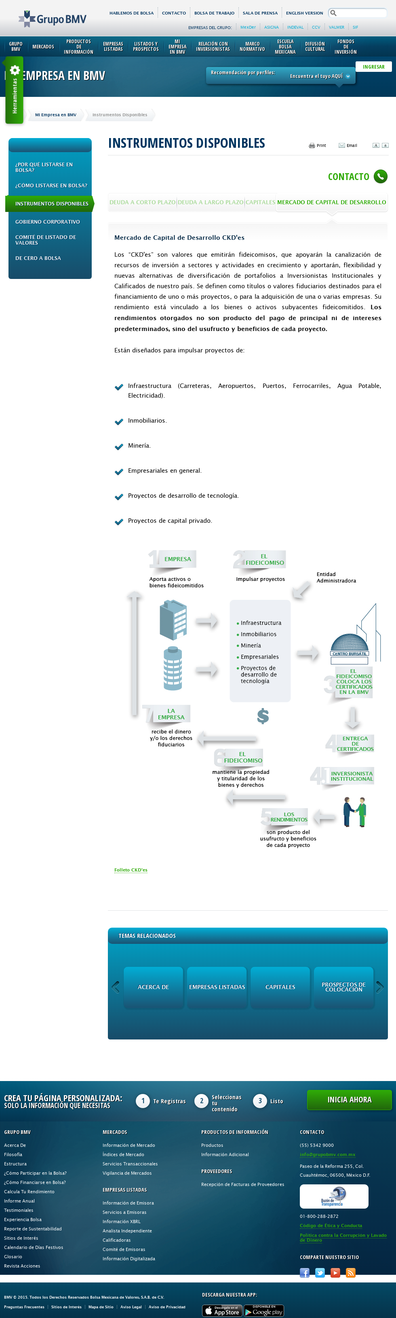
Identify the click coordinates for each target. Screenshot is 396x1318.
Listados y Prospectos (146, 46)
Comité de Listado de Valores (45, 240)
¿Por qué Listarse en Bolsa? (44, 167)
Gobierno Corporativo (47, 222)
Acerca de (153, 987)
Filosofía (13, 1154)
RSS (351, 1273)
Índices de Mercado (123, 1154)
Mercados (43, 46)
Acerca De (15, 1145)
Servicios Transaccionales (130, 1163)
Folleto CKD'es (130, 870)
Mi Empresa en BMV (177, 46)
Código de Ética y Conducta (331, 1225)
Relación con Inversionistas (213, 46)
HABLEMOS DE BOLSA (132, 13)
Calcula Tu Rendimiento (29, 1191)
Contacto (174, 13)
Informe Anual (19, 1200)
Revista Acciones (22, 1265)
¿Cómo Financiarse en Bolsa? (35, 1182)
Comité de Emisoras (124, 1249)
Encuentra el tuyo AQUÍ (320, 76)
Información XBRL (122, 1221)
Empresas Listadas (113, 46)
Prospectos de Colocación (344, 987)
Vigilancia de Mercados (127, 1173)
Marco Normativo (252, 46)
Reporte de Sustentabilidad (33, 1228)
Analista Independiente (127, 1230)
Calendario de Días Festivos (33, 1247)
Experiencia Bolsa (23, 1219)
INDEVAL (295, 27)
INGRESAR (374, 66)
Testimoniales (19, 1210)
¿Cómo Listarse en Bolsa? (51, 186)
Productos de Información (78, 46)
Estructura (15, 1163)
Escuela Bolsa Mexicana (285, 46)
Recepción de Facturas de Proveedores (242, 1184)
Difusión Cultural (315, 46)
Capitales (280, 987)
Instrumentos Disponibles (51, 204)
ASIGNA (271, 27)
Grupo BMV (43, 13)
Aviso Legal (131, 1307)
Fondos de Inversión (346, 46)
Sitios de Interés (21, 1237)
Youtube (335, 1273)
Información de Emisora (128, 1202)
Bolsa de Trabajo (214, 13)
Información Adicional (225, 1154)
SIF (355, 27)
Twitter (320, 1273)
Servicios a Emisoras (125, 1212)
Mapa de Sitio (101, 1307)
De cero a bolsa (38, 258)
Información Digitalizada (129, 1258)
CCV (316, 27)
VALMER (336, 27)
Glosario (13, 1256)
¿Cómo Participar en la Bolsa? (35, 1173)
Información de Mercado (129, 1145)
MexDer (248, 27)
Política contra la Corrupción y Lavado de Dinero (343, 1238)
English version (304, 13)
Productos (212, 1145)
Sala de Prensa (260, 13)
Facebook (305, 1273)
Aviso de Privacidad (167, 1307)
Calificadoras (117, 1240)
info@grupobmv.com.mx (328, 1154)
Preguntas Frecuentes (24, 1307)
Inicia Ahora (349, 1099)
